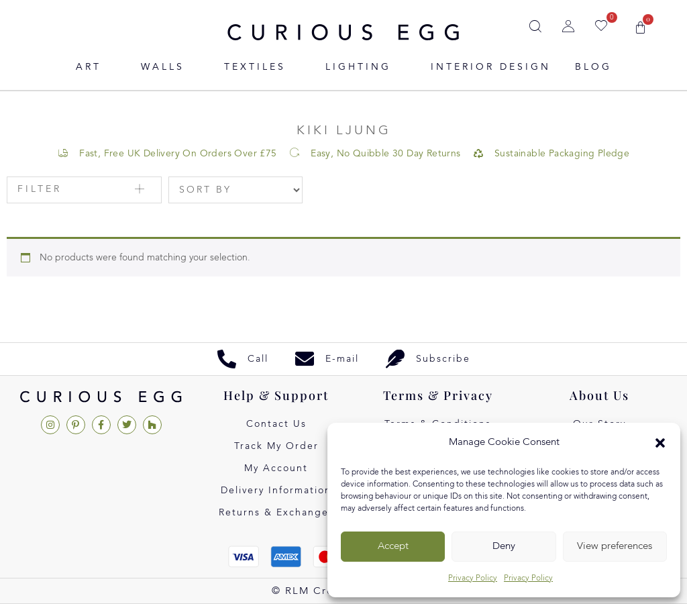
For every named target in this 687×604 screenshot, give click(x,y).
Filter (39, 189)
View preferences (614, 547)
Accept (393, 547)
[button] (660, 443)
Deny (503, 547)
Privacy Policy (472, 578)
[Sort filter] (235, 190)
